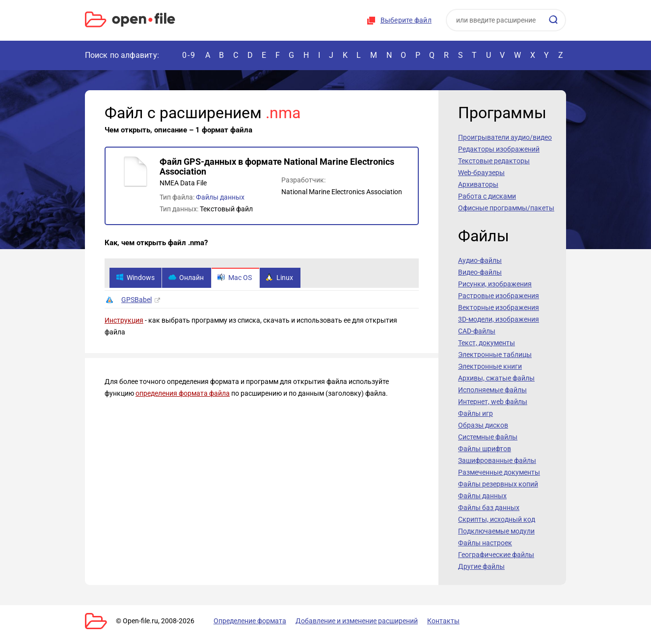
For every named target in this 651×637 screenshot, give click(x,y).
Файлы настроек (485, 543)
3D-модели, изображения (498, 319)
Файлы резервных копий (498, 484)
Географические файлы (496, 555)
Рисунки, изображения (495, 284)
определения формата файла (183, 394)
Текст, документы (486, 343)
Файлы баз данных (488, 507)
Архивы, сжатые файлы (496, 378)
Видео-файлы (480, 272)
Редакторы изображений (499, 149)
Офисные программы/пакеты (506, 208)
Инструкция (124, 321)
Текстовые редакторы (494, 161)
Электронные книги (490, 366)
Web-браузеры (481, 173)
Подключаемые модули (496, 531)
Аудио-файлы (480, 260)
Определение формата (248, 621)
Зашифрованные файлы (497, 460)
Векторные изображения (498, 307)
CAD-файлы (476, 331)
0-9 (189, 55)
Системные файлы (487, 437)
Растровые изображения (498, 296)
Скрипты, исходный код (496, 519)
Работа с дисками (487, 196)
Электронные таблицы (495, 354)
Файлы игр (475, 413)
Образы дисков (483, 425)
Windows (135, 278)
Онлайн (186, 278)
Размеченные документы (499, 472)
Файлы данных (220, 197)
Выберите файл (406, 20)
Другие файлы (481, 566)
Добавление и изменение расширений (354, 621)
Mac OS (235, 278)
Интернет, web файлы (492, 402)
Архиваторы (478, 184)
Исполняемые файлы (492, 390)
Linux (281, 278)
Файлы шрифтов (484, 449)
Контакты (440, 621)
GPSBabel (136, 300)
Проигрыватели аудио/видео (505, 137)
